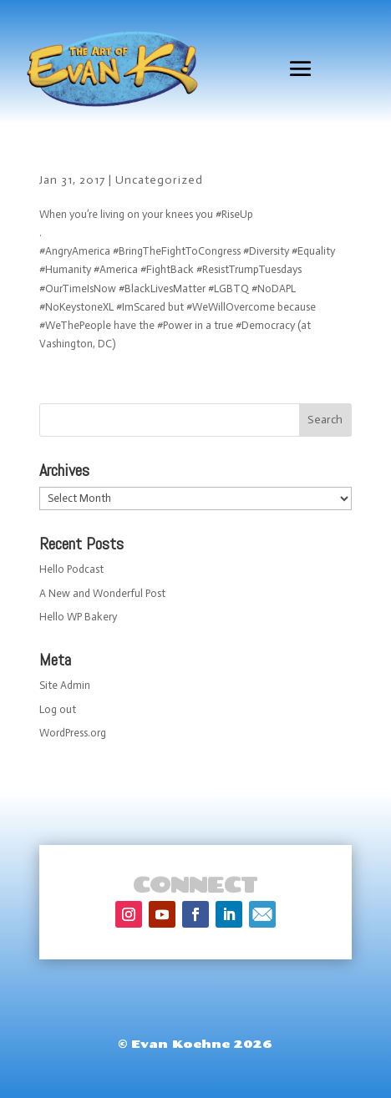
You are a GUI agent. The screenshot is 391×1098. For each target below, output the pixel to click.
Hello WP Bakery (78, 616)
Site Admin (64, 685)
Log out (57, 709)
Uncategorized (159, 180)
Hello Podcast (71, 569)
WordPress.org (72, 732)
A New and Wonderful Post (102, 593)
